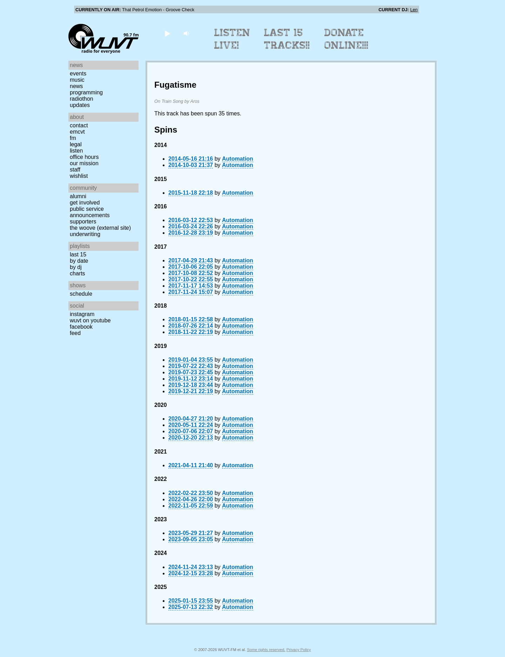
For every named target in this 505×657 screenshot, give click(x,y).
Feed (75, 333)
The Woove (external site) (100, 228)
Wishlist (79, 176)
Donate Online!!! (346, 39)
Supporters (83, 221)
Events (78, 73)
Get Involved (85, 203)
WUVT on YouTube (90, 320)
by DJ (76, 267)
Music (77, 80)
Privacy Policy (299, 650)
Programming (86, 92)
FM (73, 138)
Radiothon (81, 99)
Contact (79, 125)
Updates (80, 105)
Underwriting (85, 234)
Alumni (78, 196)
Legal (76, 144)
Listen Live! (232, 39)
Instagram (82, 314)
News (76, 86)
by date (79, 261)
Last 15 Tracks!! (287, 39)
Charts (77, 273)
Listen (76, 151)
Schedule (81, 294)
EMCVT (77, 132)
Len (414, 9)
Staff (75, 170)
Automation (237, 159)
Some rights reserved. (266, 650)
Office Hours (84, 157)
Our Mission (84, 163)
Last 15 (78, 254)
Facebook (81, 327)
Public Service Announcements (90, 212)
